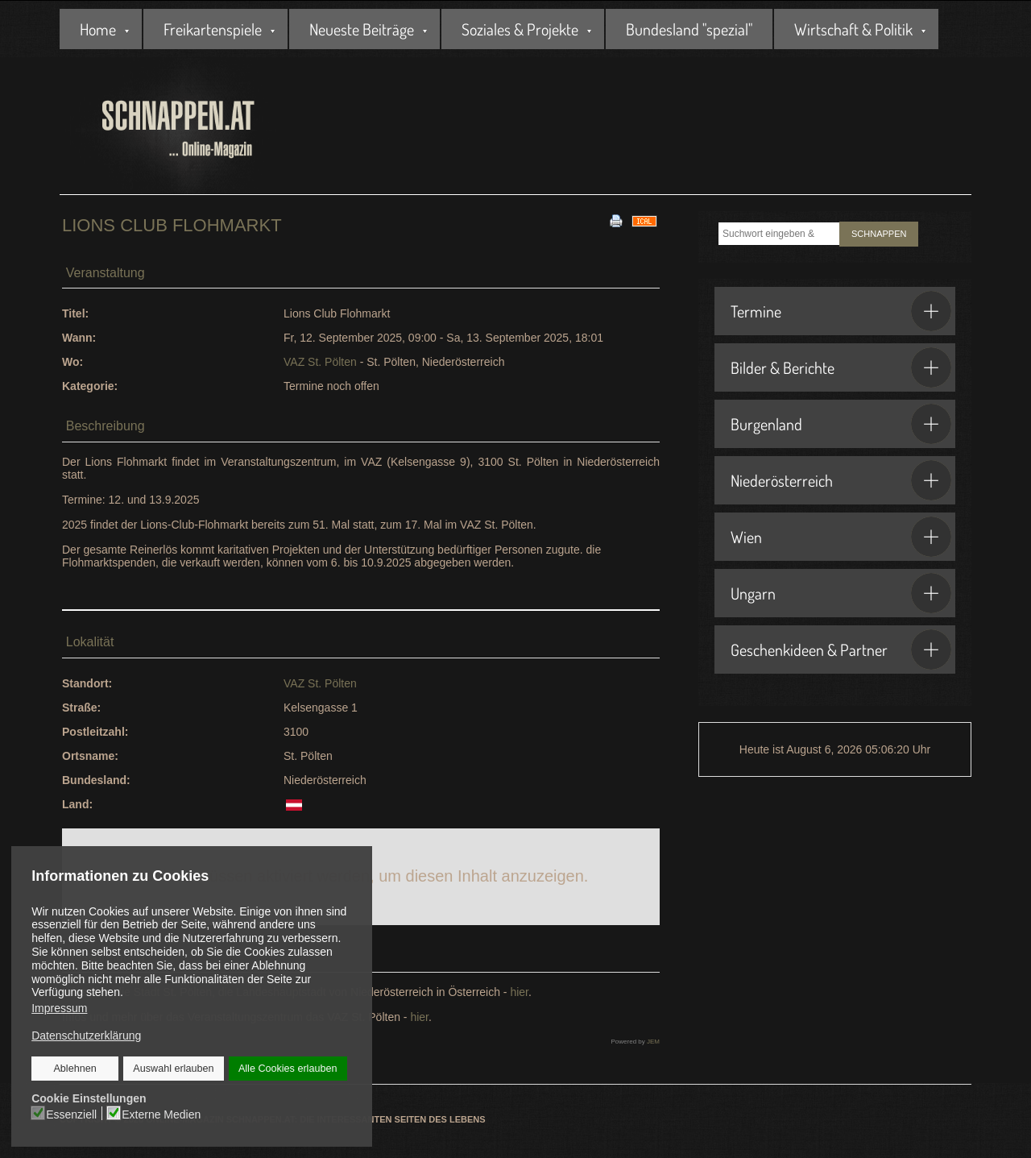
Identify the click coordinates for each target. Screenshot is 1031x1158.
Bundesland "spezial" (689, 29)
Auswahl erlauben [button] (174, 1068)
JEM (653, 1041)
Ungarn (841, 593)
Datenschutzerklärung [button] (86, 1035)
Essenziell (72, 1113)
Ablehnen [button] (75, 1068)
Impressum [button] (59, 1008)
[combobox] (778, 233)
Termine (841, 311)
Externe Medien (161, 1113)
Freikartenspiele (213, 29)
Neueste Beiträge (361, 29)
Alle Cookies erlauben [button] (287, 1068)
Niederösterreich (841, 480)
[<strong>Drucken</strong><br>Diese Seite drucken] (616, 220)
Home (98, 29)
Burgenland (841, 424)
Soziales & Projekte (520, 29)
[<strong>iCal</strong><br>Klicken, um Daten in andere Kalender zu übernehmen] (644, 220)
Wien (841, 537)
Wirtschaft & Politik (853, 29)
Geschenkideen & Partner (841, 649)
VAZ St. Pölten (320, 361)
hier (517, 992)
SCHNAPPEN (878, 234)
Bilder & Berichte (841, 367)
